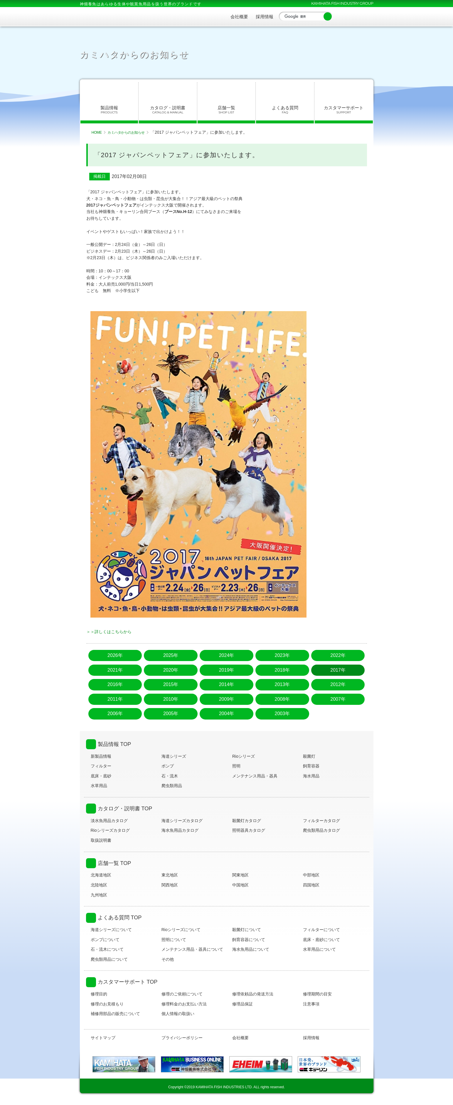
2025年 (170, 655)
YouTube (354, 16)
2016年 (115, 684)
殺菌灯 (309, 756)
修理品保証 (242, 1004)
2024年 (226, 655)
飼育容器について (248, 939)
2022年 (338, 655)
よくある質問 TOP (120, 917)
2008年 (282, 699)
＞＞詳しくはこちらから (109, 631)
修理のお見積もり (107, 1004)
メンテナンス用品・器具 (254, 776)
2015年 (170, 684)
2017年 (338, 670)
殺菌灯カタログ (246, 820)
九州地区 (99, 895)
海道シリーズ (173, 756)
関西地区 (169, 885)
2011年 (115, 699)
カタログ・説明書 (168, 110)
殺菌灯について (246, 929)
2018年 (282, 670)
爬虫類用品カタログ (321, 830)
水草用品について (319, 949)
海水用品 (311, 776)
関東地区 (240, 875)
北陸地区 (99, 885)
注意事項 (311, 1004)
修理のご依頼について (182, 994)
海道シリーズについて (111, 929)
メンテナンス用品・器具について (192, 949)
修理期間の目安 (317, 994)
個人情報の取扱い (177, 1013)
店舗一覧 (226, 110)
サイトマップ (103, 1038)
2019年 (226, 670)
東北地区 (169, 875)
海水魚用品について (250, 949)
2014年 (226, 684)
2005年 (170, 713)
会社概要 (239, 16)
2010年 (170, 699)
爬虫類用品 (171, 785)
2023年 (282, 655)
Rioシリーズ (243, 756)
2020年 (170, 670)
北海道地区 (101, 875)
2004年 (226, 713)
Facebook (341, 16)
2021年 (115, 670)
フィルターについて (321, 929)
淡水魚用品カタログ (109, 820)
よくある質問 (285, 110)
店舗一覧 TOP (114, 863)
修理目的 (99, 994)
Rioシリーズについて (181, 929)
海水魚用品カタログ (179, 830)
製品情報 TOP (114, 744)
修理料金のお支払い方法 (184, 1004)
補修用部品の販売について (115, 1013)
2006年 (115, 713)
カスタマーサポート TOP (128, 982)
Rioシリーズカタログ (110, 830)
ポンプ (167, 766)
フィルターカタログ (321, 820)
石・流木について (107, 949)
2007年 (338, 699)
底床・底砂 (101, 776)
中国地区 (240, 885)
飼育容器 (311, 766)
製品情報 (109, 110)
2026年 (115, 655)
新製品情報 (101, 756)
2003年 (282, 713)
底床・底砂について (321, 939)
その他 (167, 959)
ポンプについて (105, 939)
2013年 (282, 684)
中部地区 (311, 875)
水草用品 (99, 785)
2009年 (226, 699)
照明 (236, 766)
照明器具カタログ (248, 830)
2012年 (338, 684)
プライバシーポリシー (182, 1038)
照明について (173, 939)
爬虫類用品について (109, 959)
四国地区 (311, 885)
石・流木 (169, 776)
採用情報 (264, 16)
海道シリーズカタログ (182, 820)
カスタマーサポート (344, 110)
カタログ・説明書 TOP (125, 808)
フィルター (101, 766)
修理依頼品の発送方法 (252, 994)
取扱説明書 (101, 840)
